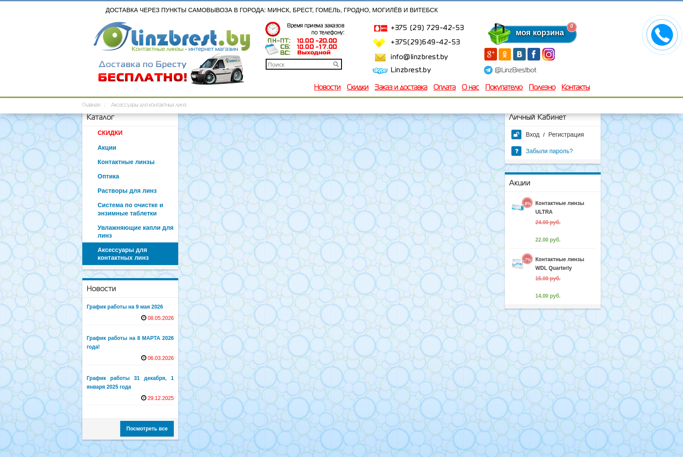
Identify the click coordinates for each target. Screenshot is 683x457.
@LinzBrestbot (515, 70)
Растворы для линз (127, 190)
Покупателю (504, 88)
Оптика (108, 176)
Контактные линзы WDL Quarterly (559, 263)
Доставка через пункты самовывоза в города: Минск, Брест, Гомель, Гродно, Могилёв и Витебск (272, 10)
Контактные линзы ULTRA (559, 207)
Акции (107, 147)
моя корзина (522, 32)
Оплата (444, 88)
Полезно (542, 88)
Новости (327, 88)
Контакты (575, 88)
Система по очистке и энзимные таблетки (130, 209)
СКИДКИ (110, 132)
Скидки (358, 88)
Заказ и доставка (401, 88)
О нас (470, 88)
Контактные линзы (126, 161)
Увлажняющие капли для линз (135, 231)
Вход (525, 134)
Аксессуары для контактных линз (123, 253)
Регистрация (566, 134)
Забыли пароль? (542, 151)
